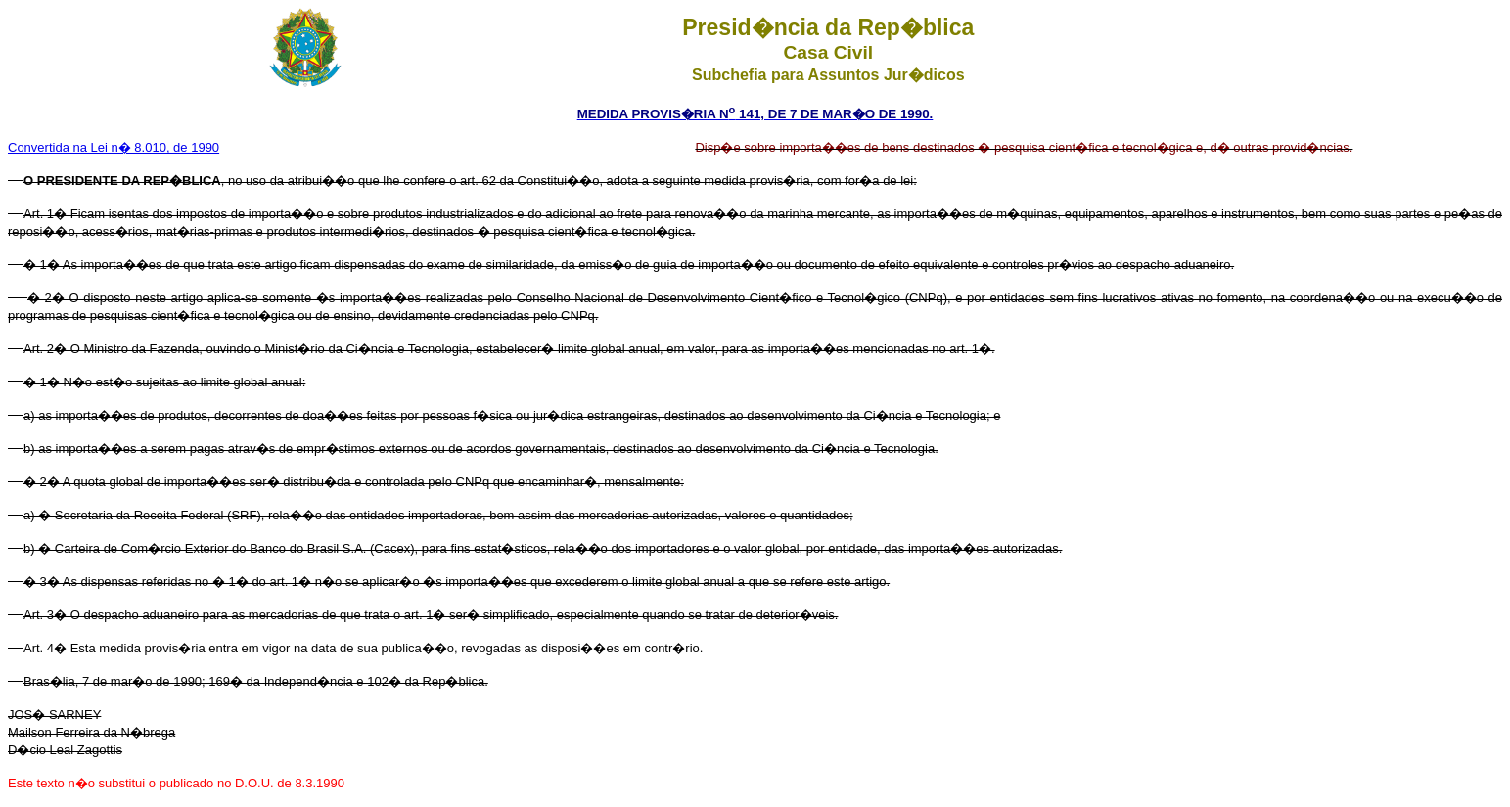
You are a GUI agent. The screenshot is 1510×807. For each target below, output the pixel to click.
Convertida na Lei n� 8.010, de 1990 (113, 147)
